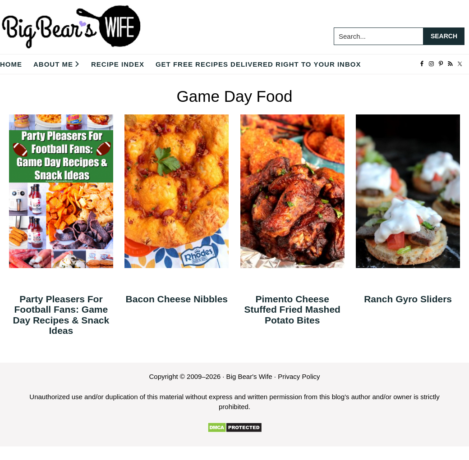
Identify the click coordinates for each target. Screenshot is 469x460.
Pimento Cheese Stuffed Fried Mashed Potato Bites (292, 309)
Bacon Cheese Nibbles (177, 299)
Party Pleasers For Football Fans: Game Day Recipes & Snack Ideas (61, 314)
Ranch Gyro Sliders (408, 299)
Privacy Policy (299, 376)
